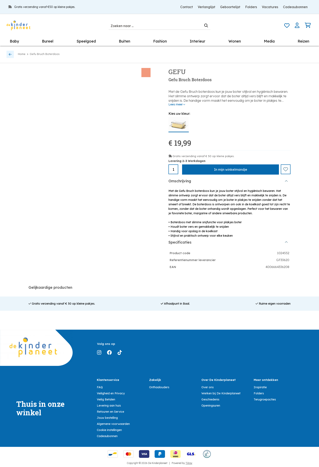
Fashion (160, 41)
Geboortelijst (230, 7)
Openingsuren (210, 404)
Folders (251, 7)
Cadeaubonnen (295, 7)
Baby (14, 41)
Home (21, 54)
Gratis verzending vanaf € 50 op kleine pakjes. (203, 156)
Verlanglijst (206, 7)
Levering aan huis (109, 404)
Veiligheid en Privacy (111, 392)
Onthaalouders (159, 386)
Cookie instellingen (109, 429)
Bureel (47, 41)
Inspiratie (260, 386)
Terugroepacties (265, 398)
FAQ (100, 386)
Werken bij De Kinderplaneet (220, 392)
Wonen (234, 41)
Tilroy (189, 462)
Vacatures (270, 7)
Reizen (303, 41)
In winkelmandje (230, 169)
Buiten (124, 41)
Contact (186, 7)
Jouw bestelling (107, 417)
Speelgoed (86, 41)
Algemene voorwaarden (113, 423)
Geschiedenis (210, 398)
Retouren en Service (110, 410)
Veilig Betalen (106, 398)
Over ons (207, 386)
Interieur (197, 41)
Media (269, 41)
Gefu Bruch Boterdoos (45, 54)
